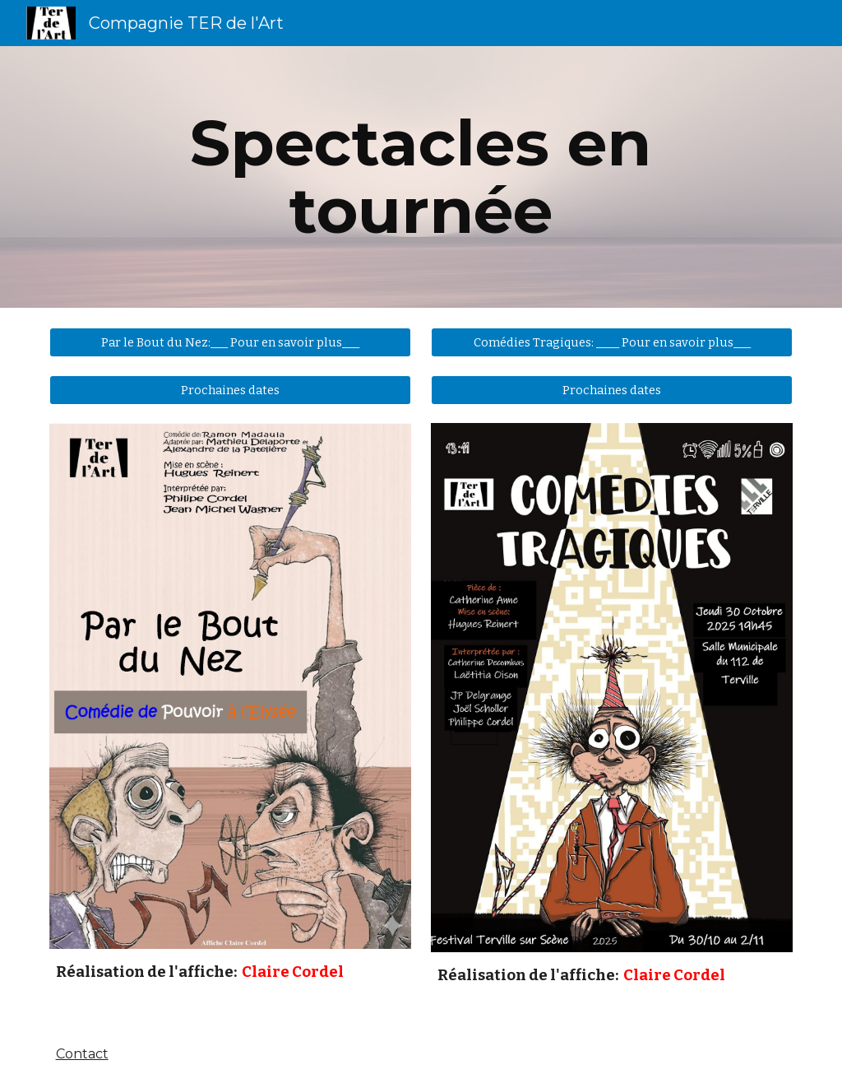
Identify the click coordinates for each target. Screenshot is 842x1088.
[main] (420, 177)
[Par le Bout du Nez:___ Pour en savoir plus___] (230, 342)
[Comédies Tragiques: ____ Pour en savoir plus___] (612, 342)
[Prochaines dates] (230, 389)
